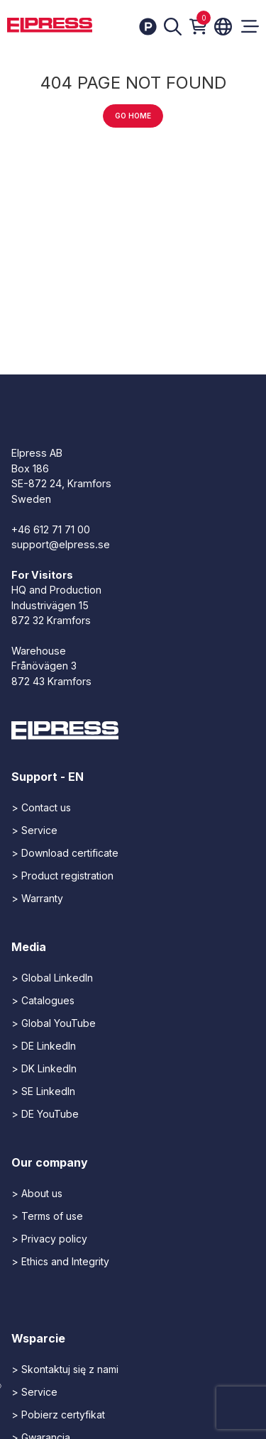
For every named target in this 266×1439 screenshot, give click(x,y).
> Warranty (37, 898)
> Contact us (41, 807)
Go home (133, 115)
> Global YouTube (53, 1023)
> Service (34, 830)
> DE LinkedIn (43, 1046)
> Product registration (62, 875)
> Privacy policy (49, 1239)
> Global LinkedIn (52, 978)
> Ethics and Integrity (60, 1261)
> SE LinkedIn (43, 1091)
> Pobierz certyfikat (58, 1415)
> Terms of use (47, 1216)
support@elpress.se (60, 544)
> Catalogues (42, 1000)
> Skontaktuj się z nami (64, 1369)
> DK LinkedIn (44, 1068)
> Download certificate (64, 853)
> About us (36, 1193)
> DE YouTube (45, 1114)
